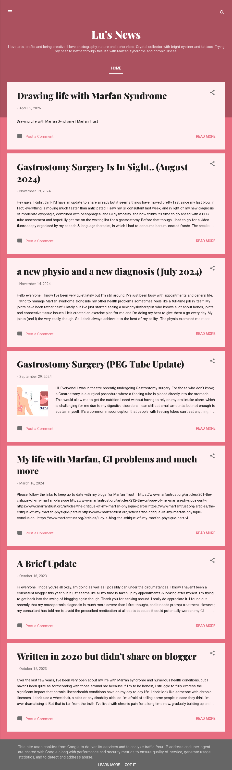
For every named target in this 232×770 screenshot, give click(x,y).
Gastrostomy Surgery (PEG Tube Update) (100, 364)
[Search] (222, 13)
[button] (212, 93)
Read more (205, 136)
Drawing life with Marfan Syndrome (92, 95)
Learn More (109, 765)
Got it (130, 765)
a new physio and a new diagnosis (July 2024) (109, 271)
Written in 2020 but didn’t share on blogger (106, 656)
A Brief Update (47, 563)
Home (116, 68)
